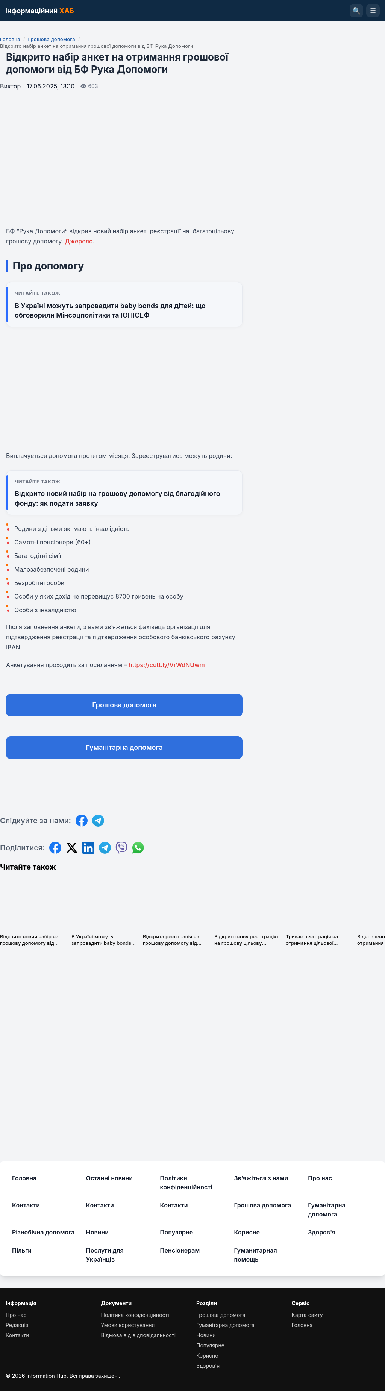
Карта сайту (307, 1315)
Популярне (176, 1232)
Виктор (10, 86)
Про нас (320, 1178)
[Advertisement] (124, 398)
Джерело (79, 241)
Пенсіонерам (180, 1250)
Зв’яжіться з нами (261, 1178)
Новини (97, 1232)
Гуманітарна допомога (124, 747)
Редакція (17, 1325)
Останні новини (109, 1178)
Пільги (22, 1250)
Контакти (26, 1205)
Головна (10, 39)
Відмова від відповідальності (138, 1335)
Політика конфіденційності (135, 1315)
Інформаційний (39, 11)
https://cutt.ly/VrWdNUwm (167, 665)
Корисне (247, 1232)
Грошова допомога (51, 39)
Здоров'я (321, 1232)
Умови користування (128, 1325)
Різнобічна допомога (43, 1232)
